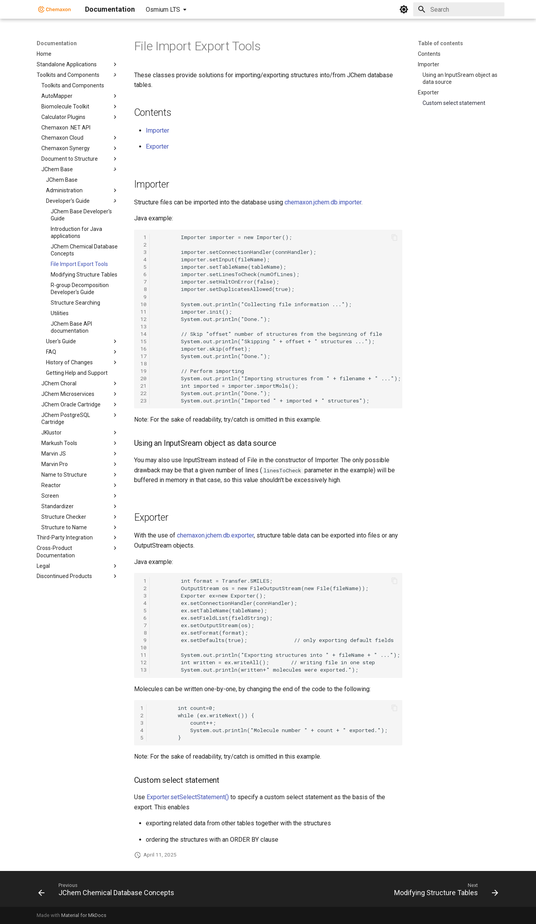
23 (143, 400)
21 (143, 385)
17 (143, 356)
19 (143, 370)
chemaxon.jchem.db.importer (323, 202)
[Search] (458, 9)
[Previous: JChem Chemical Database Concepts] (108, 891)
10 (143, 304)
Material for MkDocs (83, 915)
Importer (157, 130)
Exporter (157, 146)
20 (143, 378)
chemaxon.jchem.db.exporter (215, 535)
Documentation (57, 43)
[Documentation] (55, 9)
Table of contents (440, 43)
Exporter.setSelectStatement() (188, 797)
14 (143, 333)
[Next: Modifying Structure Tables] (444, 891)
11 (143, 311)
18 (143, 363)
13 (143, 326)
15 (143, 341)
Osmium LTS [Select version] (163, 9)
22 (143, 393)
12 (143, 319)
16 (143, 348)
